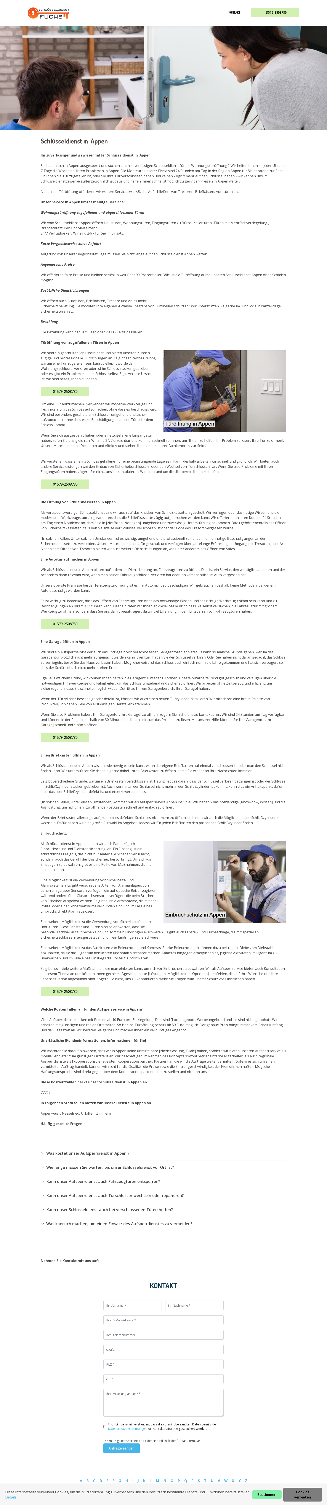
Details (10, 1497)
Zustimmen (266, 1494)
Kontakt (234, 12)
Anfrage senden (122, 1448)
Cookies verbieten (302, 1495)
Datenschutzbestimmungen (127, 1429)
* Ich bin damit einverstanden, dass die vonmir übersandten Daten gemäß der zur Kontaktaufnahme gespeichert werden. (162, 1426)
